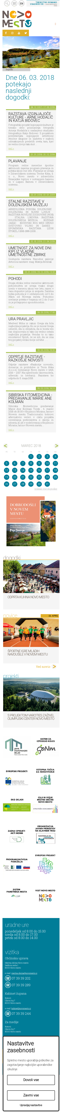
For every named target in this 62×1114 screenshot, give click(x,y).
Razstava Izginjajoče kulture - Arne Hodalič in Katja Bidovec (30, 117)
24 (47, 477)
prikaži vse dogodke (46, 488)
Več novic (43, 667)
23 (39, 477)
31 (47, 484)
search (7, 3)
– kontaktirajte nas (43, 4)
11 (55, 463)
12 (6, 470)
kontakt (14, 3)
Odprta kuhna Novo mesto (28, 597)
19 (6, 477)
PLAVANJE (17, 161)
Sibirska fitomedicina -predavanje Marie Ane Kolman (30, 398)
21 (22, 477)
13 (14, 470)
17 (47, 470)
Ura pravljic (21, 319)
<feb (5, 445)
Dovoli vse (31, 1080)
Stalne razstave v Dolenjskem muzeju (28, 203)
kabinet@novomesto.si (21, 1008)
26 (6, 484)
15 (30, 470)
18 (55, 470)
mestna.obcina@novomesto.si (24, 973)
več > (11, 148)
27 (14, 484)
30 (39, 484)
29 (30, 484)
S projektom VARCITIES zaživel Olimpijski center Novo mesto (31, 717)
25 (55, 477)
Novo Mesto (24, 19)
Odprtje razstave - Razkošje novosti (26, 358)
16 (39, 470)
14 (22, 470)
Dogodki (9, 69)
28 (22, 484)
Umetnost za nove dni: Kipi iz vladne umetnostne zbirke (30, 251)
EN (21, 3)
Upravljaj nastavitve (31, 1105)
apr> (56, 445)
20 (14, 477)
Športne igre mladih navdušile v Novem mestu (28, 652)
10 (47, 463)
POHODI (15, 278)
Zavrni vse (31, 1095)
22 (30, 477)
